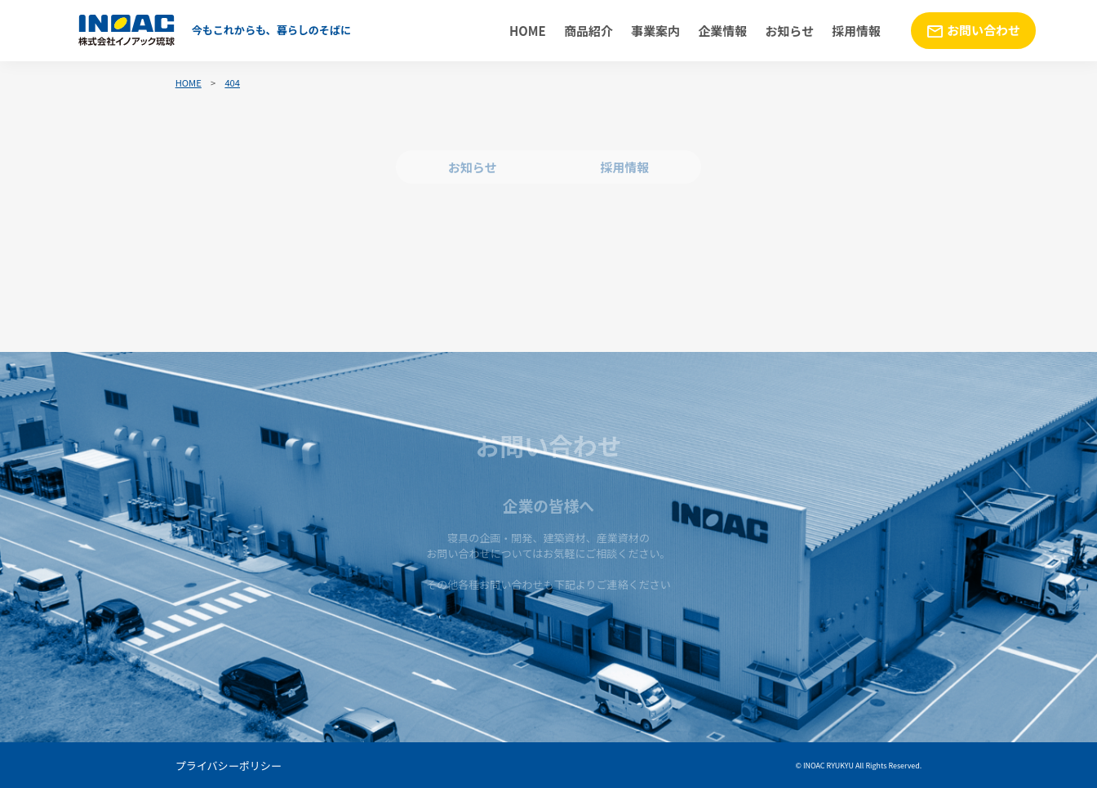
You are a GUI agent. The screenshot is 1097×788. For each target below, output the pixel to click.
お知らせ (789, 30)
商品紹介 (588, 30)
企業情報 (722, 30)
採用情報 (856, 30)
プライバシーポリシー (228, 765)
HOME (527, 30)
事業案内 (655, 30)
